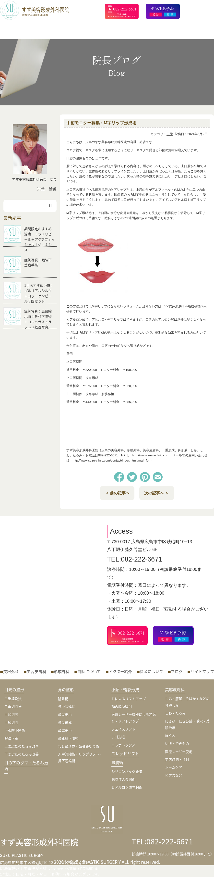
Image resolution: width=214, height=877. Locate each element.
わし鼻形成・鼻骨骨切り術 (78, 746)
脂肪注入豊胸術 (123, 779)
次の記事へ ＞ (156, 493)
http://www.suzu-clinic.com (150, 455)
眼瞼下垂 (11, 738)
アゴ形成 (118, 736)
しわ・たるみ (175, 713)
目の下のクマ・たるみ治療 (26, 766)
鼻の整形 (66, 689)
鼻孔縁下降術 (68, 738)
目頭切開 (11, 714)
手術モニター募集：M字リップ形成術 (101, 123)
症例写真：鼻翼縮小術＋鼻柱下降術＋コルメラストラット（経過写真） (38, 319)
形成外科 (62, 671)
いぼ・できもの (177, 743)
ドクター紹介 (120, 671)
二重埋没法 (13, 698)
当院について (89, 671)
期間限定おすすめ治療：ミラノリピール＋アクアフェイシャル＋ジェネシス (39, 239)
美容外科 (11, 671)
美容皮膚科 (36, 671)
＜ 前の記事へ (117, 493)
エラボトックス (123, 744)
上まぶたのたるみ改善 (21, 746)
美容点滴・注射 (177, 759)
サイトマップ (202, 671)
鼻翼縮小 (65, 730)
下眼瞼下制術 (14, 730)
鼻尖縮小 (65, 714)
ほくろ (170, 735)
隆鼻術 (63, 698)
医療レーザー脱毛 (178, 751)
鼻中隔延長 (66, 706)
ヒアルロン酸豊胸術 (126, 787)
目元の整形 (14, 689)
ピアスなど (173, 775)
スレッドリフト (125, 753)
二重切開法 (13, 706)
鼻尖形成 (65, 722)
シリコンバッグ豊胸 (126, 771)
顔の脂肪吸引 (121, 706)
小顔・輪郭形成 (125, 689)
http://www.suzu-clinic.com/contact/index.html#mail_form (112, 460)
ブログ (177, 671)
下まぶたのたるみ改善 (21, 754)
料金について (151, 671)
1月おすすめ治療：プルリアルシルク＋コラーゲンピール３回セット (39, 293)
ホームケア (173, 767)
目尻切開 (11, 722)
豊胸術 (117, 762)
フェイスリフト (123, 729)
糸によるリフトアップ (128, 698)
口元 (169, 134)
